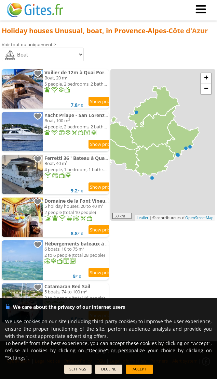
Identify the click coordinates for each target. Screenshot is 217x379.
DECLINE (108, 368)
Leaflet (142, 217)
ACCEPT (139, 368)
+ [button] (206, 78)
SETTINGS (77, 368)
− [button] (206, 89)
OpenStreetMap (199, 217)
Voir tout (11, 44)
